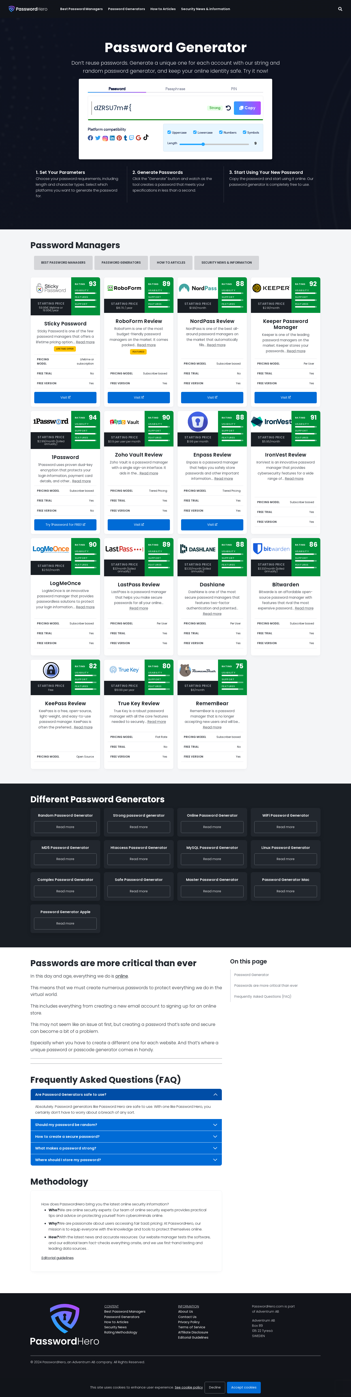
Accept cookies (244, 1387)
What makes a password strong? (126, 1148)
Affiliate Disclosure (193, 1332)
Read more (85, 342)
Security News (115, 1327)
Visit (65, 397)
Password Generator (251, 974)
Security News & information (226, 263)
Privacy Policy (189, 1322)
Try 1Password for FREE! (65, 524)
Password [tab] (117, 89)
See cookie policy (189, 1387)
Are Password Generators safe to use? (126, 1094)
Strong (215, 108)
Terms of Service (191, 1327)
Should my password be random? (126, 1124)
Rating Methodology (120, 1332)
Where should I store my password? (126, 1159)
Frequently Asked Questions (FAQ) (262, 996)
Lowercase (205, 132)
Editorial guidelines (57, 1257)
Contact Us (187, 1317)
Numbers (230, 132)
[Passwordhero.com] (28, 9)
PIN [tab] (234, 89)
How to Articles (171, 263)
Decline (215, 1387)
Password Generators (121, 263)
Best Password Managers (63, 263)
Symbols (253, 132)
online (121, 976)
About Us (185, 1311)
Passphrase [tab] (175, 89)
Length (172, 143)
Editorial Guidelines (193, 1337)
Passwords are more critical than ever (266, 985)
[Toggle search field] (340, 9)
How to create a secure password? (126, 1136)
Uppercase (179, 132)
